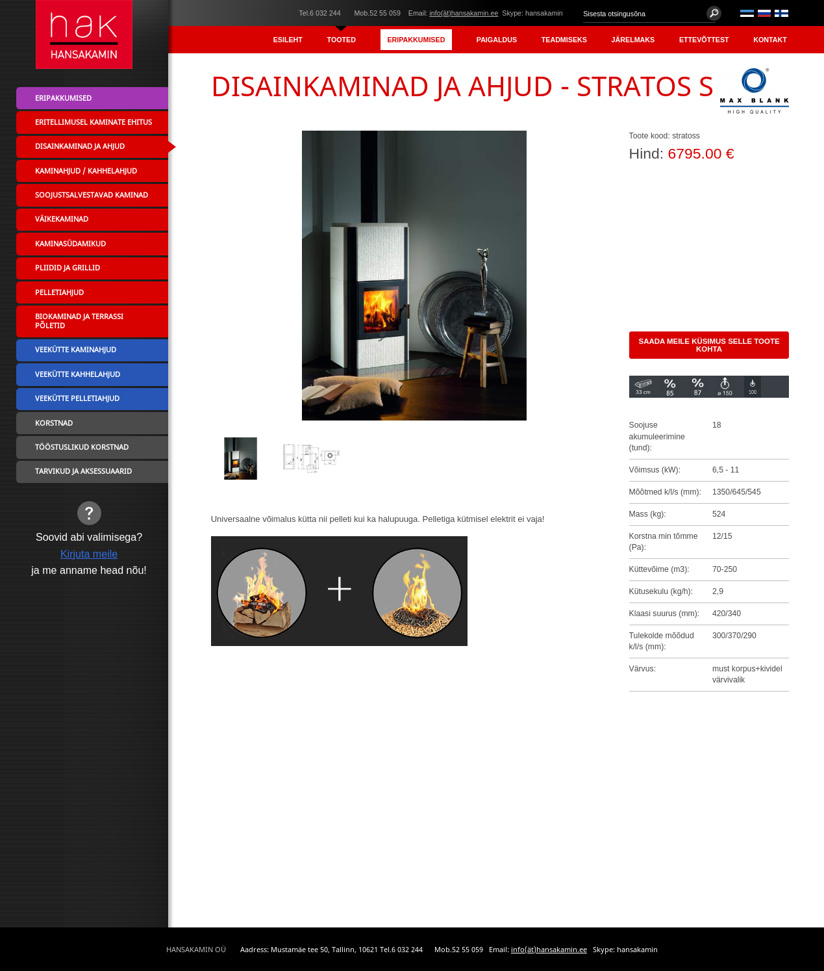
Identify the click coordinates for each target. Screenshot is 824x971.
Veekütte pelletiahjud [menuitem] (77, 398)
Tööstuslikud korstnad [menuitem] (82, 447)
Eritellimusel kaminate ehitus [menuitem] (93, 122)
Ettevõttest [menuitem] (704, 40)
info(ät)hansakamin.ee (463, 13)
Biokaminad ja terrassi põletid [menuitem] (79, 321)
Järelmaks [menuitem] (633, 40)
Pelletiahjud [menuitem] (59, 292)
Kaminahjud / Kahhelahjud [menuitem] (86, 170)
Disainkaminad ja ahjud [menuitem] (80, 146)
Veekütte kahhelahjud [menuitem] (77, 374)
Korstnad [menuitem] (54, 423)
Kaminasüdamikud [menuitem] (70, 243)
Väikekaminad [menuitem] (61, 219)
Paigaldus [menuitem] (497, 40)
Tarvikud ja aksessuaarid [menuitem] (83, 471)
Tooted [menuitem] (341, 40)
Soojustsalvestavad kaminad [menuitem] (91, 195)
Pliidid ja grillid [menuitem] (67, 267)
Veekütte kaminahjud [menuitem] (75, 349)
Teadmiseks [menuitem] (564, 40)
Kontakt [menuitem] (770, 40)
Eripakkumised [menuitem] (416, 40)
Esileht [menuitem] (288, 40)
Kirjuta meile (89, 554)
